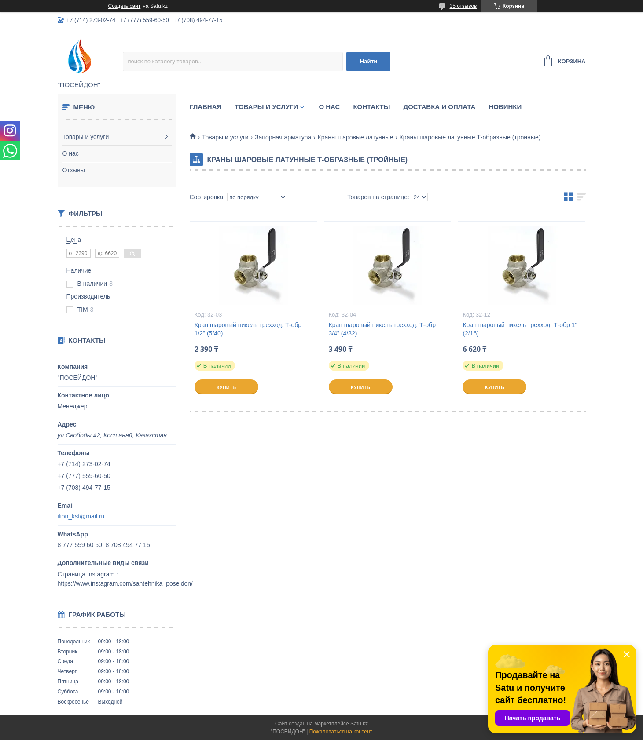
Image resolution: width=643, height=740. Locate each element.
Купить (226, 387)
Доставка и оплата (439, 106)
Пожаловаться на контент (340, 732)
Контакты (371, 106)
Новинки (505, 106)
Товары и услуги (85, 136)
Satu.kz (359, 724)
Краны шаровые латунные (355, 137)
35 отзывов (463, 6)
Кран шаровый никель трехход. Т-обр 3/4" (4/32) (382, 329)
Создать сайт (124, 6)
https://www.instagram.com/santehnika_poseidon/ (125, 583)
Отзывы (73, 170)
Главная (206, 106)
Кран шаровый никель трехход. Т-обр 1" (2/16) (520, 329)
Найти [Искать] (368, 61)
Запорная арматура (283, 137)
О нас (70, 153)
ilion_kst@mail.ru (81, 516)
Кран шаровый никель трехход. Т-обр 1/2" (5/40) (248, 329)
